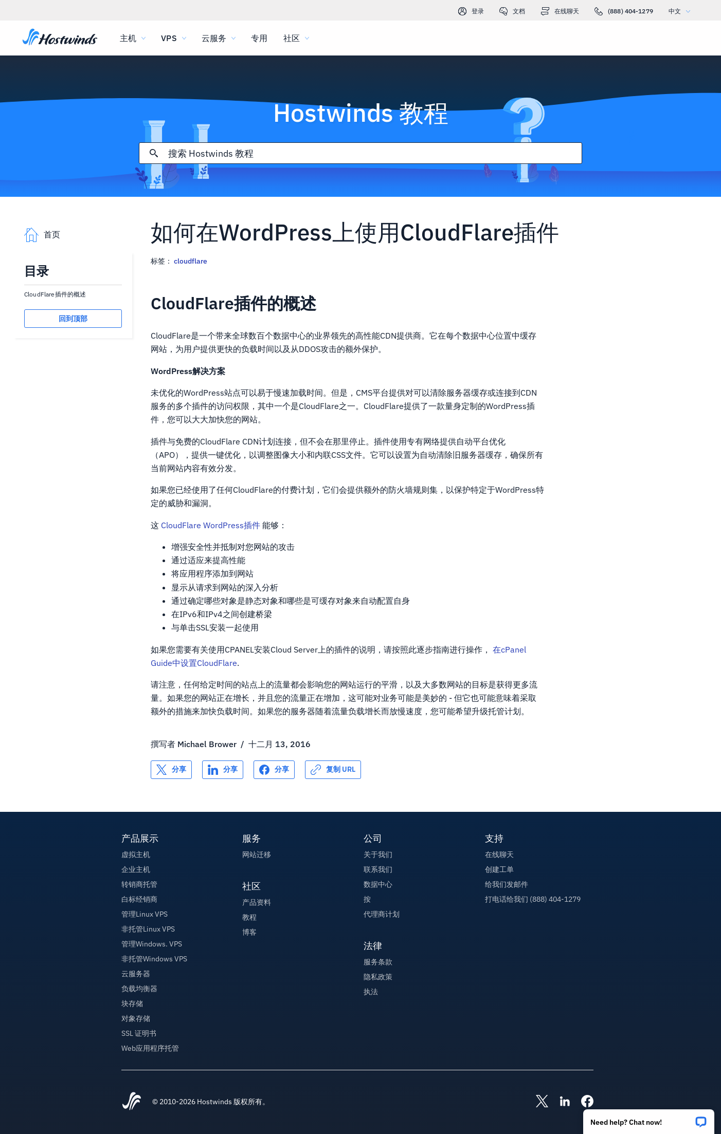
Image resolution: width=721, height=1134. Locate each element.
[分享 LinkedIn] (222, 769)
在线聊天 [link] (560, 11)
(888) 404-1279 (623, 11)
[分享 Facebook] (274, 769)
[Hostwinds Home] (131, 1102)
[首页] (60, 38)
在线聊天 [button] (499, 854)
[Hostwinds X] (537, 1102)
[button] (648, 1118)
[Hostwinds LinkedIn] (559, 1102)
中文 (682, 11)
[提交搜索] (153, 153)
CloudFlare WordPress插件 (210, 525)
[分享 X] (171, 769)
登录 (471, 11)
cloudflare (190, 261)
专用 (259, 38)
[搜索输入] (375, 153)
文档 (512, 11)
